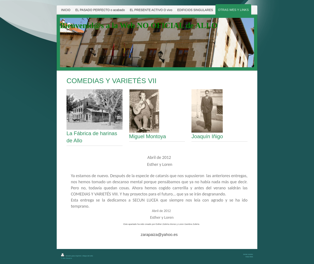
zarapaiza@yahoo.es (159, 234)
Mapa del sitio (88, 256)
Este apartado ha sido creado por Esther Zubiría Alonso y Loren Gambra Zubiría (161, 224)
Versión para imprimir (71, 256)
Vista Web (249, 257)
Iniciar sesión (248, 254)
